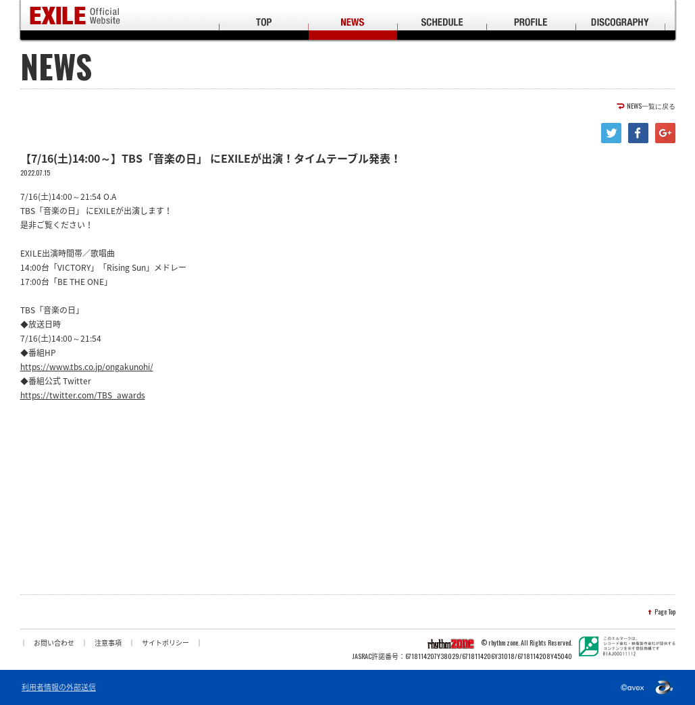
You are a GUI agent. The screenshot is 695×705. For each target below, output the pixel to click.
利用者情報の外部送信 (59, 687)
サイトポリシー (165, 642)
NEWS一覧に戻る (651, 106)
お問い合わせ (54, 642)
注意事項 (108, 642)
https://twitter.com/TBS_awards (82, 395)
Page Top (664, 611)
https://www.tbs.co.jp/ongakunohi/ (86, 367)
